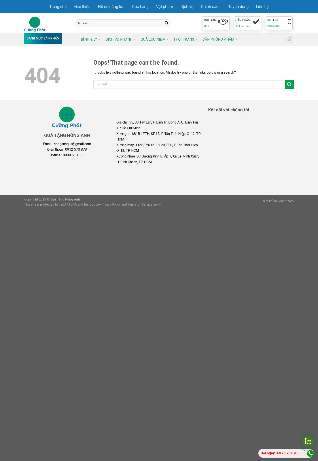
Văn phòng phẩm (220, 39)
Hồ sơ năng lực (111, 6)
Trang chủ (58, 6)
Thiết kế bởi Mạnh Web (277, 201)
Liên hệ (262, 6)
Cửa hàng (140, 6)
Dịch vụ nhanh (120, 39)
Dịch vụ (187, 6)
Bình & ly (90, 39)
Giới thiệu (82, 6)
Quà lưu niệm (154, 39)
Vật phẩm (164, 6)
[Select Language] (269, 39)
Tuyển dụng (238, 6)
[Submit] (166, 23)
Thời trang (185, 39)
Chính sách (211, 6)
